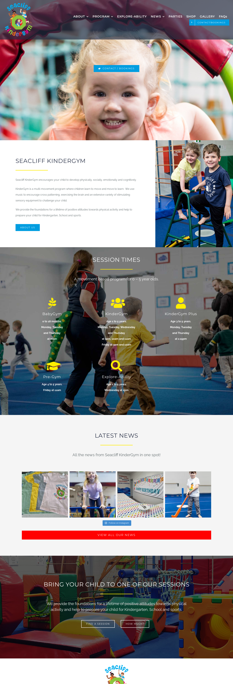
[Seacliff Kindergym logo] (18, 4)
